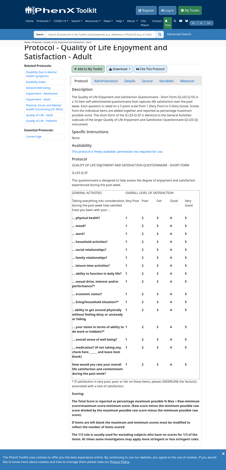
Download (118, 69)
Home (30, 21)
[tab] (81, 81)
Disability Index (36, 82)
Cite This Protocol (150, 69)
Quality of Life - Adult (39, 115)
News (107, 21)
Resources (91, 21)
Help (119, 21)
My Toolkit (190, 10)
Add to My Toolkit (88, 69)
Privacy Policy (119, 462)
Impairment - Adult (38, 99)
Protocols (43, 21)
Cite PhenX (145, 23)
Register (146, 10)
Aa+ (209, 22)
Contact (157, 21)
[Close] (223, 453)
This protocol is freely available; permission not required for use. (117, 151)
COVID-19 (60, 21)
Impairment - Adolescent (42, 93)
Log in (167, 10)
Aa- (193, 22)
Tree (167, 23)
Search (75, 21)
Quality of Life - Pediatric (41, 121)
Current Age (34, 136)
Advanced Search (179, 34)
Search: (37, 34)
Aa (201, 22)
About (131, 21)
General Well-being (38, 88)
